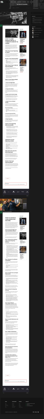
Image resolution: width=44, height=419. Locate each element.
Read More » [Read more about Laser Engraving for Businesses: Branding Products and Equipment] (21, 43)
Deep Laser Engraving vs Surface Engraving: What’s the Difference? (22, 70)
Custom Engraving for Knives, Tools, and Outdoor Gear (22, 55)
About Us (19, 408)
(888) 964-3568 (28, 409)
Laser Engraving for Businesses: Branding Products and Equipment (22, 41)
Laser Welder (13, 410)
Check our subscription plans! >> (22, 386)
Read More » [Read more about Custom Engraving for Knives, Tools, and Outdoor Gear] (21, 57)
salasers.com (12, 167)
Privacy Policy (20, 411)
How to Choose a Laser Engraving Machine (7, 214)
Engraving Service (6, 410)
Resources (20, 410)
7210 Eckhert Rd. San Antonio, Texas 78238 (31, 408)
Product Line (13, 408)
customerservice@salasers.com (30, 410)
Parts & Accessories (13, 411)
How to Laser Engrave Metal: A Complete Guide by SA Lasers (9, 24)
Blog (5, 411)
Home (5, 408)
